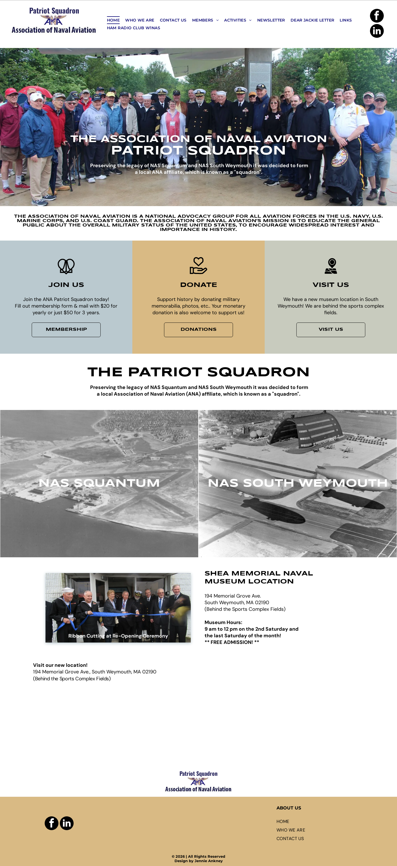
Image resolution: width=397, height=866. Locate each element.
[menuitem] (113, 20)
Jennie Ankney (209, 861)
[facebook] (377, 16)
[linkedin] (377, 31)
